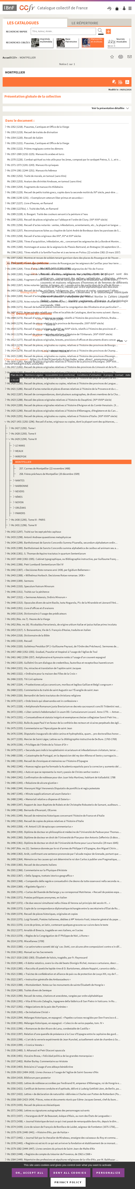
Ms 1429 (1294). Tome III (24, 439)
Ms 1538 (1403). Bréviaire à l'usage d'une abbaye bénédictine (40, 1066)
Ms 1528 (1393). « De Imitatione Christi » (28, 1012)
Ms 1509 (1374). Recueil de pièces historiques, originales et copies (42, 913)
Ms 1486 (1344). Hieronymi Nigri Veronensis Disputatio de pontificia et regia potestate (53, 788)
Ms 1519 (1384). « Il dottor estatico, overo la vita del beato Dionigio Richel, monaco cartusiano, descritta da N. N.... (63, 963)
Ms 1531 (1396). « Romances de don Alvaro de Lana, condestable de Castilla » (48, 1028)
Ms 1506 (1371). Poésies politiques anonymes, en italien (37, 897)
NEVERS (19, 491)
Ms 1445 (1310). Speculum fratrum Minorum (30, 586)
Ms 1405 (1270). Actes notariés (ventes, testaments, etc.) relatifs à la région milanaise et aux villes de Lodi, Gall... (64, 301)
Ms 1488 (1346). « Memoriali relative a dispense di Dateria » (38, 799)
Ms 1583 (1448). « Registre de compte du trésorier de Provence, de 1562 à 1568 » (49, 1154)
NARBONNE (21, 486)
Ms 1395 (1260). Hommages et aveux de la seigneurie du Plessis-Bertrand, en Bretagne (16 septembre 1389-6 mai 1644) (64, 247)
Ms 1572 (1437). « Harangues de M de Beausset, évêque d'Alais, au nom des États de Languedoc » (59, 1116)
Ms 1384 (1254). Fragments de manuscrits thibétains (35, 186)
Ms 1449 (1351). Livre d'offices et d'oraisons (30, 608)
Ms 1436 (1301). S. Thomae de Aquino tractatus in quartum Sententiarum (46, 553)
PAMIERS (20, 513)
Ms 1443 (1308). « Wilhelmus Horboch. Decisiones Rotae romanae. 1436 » (46, 575)
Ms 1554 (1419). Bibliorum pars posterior (29, 1077)
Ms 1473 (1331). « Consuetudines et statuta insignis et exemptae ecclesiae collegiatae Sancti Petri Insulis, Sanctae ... (63, 717)
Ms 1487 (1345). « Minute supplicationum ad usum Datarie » (39, 793)
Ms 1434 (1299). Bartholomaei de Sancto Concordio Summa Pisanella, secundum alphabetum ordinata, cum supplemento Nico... (63, 542)
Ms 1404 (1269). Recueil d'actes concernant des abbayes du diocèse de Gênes (48, 296)
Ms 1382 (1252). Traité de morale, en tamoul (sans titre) (36, 176)
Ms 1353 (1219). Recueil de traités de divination (32, 132)
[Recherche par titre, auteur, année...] (63, 31)
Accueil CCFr (10, 57)
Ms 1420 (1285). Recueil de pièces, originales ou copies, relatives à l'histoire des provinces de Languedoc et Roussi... (63, 383)
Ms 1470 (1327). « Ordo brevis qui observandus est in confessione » (42, 701)
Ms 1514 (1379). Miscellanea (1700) (25, 941)
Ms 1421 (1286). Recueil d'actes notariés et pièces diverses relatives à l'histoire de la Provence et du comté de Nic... (63, 388)
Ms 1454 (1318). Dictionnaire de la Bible (28, 635)
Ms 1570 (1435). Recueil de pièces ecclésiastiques (33, 1105)
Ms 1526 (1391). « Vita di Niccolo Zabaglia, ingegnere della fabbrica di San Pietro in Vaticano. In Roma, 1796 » (63, 1001)
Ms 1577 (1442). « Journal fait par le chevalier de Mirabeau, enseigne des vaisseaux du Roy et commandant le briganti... (63, 1137)
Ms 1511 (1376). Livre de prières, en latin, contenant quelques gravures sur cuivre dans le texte (57, 924)
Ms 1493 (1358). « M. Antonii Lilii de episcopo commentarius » (40, 826)
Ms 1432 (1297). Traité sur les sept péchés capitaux (34, 531)
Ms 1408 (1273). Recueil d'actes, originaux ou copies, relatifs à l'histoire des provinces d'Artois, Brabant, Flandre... (63, 317)
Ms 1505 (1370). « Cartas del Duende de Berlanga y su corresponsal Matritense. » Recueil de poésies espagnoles (64, 892)
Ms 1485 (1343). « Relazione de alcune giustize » (32, 782)
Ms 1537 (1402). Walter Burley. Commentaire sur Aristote (37, 1061)
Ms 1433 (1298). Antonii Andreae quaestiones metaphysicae (39, 537)
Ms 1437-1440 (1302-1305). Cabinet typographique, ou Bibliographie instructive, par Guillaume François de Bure (63, 559)
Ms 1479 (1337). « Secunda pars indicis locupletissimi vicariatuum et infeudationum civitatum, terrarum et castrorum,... (63, 750)
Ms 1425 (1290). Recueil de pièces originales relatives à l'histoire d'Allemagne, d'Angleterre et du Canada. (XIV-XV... (63, 410)
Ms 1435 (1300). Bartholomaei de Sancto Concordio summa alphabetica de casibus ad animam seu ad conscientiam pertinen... (63, 548)
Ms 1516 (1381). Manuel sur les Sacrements (30, 952)
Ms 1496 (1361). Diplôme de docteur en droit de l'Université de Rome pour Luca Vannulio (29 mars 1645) (62, 843)
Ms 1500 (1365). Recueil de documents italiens (32, 864)
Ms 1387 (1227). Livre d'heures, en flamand (30, 203)
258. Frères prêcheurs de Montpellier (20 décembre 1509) (49, 474)
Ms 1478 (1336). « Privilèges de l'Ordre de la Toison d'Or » (37, 744)
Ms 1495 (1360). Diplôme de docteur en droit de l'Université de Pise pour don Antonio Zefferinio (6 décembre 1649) (64, 837)
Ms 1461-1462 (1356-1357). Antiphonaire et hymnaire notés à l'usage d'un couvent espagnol (56, 657)
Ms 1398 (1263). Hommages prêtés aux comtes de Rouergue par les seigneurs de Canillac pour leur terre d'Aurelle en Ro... (64, 263)
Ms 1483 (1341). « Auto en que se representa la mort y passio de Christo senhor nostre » (53, 772)
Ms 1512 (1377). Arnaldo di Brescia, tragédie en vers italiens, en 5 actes (45, 930)
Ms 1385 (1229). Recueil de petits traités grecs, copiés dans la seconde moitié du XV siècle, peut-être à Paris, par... (63, 192)
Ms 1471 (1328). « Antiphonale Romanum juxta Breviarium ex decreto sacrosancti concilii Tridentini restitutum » (64, 706)
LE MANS (20, 445)
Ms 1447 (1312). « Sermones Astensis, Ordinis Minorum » (37, 597)
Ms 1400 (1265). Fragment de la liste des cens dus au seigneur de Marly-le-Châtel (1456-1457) (57, 274)
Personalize (108, 1172)
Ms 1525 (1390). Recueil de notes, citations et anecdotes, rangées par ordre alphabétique (55, 995)
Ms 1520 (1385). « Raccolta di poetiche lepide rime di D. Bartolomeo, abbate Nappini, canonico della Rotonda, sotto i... (63, 968)
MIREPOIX (20, 456)
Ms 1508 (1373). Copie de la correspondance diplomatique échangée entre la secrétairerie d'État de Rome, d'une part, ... (64, 908)
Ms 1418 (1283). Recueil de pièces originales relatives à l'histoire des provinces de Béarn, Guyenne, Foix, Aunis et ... (63, 372)
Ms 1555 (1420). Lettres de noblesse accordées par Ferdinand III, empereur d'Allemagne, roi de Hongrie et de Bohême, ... (64, 1083)
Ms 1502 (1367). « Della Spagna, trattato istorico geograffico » (40, 875)
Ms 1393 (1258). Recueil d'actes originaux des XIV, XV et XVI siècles (44, 236)
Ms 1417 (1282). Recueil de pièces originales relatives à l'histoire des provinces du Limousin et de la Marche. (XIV (63, 367)
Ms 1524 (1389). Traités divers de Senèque (29, 990)
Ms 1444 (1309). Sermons (20, 580)
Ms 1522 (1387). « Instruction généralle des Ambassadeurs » (38, 979)
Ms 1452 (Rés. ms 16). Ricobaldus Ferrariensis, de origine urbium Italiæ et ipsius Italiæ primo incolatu (62, 624)
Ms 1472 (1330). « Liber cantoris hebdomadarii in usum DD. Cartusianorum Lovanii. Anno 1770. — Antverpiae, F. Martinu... (64, 711)
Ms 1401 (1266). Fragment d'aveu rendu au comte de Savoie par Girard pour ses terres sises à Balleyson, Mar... (64, 279)
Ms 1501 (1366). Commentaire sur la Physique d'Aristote (37, 870)
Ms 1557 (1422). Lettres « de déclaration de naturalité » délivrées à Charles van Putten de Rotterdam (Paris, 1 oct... (64, 1094)
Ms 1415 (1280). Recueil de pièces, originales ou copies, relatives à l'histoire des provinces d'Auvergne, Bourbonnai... (63, 356)
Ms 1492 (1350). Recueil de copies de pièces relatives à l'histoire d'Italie (45, 821)
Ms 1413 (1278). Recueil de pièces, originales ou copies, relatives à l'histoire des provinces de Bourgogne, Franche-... (63, 345)
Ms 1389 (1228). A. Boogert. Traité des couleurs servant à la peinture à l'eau (47, 214)
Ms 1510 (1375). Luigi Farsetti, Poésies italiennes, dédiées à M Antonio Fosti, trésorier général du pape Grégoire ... (64, 919)
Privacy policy (68, 1182)
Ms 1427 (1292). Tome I (23, 428)
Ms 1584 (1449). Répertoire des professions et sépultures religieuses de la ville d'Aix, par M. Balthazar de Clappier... (63, 1159)
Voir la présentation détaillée (108, 108)
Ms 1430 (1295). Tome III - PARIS (28, 519)
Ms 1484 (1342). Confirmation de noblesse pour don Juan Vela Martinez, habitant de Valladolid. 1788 (61, 777)
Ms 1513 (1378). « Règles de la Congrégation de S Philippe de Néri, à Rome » (48, 935)
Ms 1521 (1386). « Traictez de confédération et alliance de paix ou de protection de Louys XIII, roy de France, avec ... (63, 974)
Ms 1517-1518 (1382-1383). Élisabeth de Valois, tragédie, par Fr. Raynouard (47, 957)
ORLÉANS (20, 507)
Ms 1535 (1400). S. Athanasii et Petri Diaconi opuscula (36, 1050)
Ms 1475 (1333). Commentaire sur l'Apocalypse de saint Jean (39, 728)
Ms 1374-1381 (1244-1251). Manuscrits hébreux (32, 170)
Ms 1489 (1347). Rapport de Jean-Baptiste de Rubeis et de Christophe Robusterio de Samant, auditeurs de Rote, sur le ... (64, 804)
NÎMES (18, 496)
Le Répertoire (85, 22)
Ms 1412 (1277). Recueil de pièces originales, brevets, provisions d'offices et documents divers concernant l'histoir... (63, 339)
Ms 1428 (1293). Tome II (23, 433)
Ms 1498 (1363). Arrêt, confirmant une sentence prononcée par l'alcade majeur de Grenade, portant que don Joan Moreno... (64, 853)
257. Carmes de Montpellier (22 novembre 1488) (44, 468)
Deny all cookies (69, 1172)
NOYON (19, 502)
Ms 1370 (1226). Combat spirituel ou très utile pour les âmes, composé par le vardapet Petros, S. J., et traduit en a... (64, 159)
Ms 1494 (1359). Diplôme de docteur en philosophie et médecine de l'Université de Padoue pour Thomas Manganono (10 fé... (64, 832)
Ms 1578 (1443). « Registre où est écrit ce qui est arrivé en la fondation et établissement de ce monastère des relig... (63, 1143)
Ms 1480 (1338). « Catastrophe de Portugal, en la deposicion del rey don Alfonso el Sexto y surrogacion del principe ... (63, 755)
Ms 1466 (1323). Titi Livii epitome (24, 679)
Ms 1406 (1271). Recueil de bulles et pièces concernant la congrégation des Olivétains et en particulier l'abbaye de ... (64, 307)
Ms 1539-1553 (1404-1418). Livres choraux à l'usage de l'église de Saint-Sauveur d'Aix (52, 1072)
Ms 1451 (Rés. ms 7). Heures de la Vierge (28, 619)
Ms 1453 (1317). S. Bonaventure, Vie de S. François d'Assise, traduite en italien (49, 630)
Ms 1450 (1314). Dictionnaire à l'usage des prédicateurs (36, 613)
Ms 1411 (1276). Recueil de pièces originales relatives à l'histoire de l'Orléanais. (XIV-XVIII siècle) (59, 334)
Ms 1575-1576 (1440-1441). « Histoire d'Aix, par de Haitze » (38, 1132)
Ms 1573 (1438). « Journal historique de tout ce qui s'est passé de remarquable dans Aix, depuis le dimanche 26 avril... (63, 1121)
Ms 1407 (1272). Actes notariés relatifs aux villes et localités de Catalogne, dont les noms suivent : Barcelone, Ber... (64, 312)
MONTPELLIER (23, 462)
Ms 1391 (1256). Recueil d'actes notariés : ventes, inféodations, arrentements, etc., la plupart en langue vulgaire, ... (64, 225)
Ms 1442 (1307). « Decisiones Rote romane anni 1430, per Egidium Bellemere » (48, 570)
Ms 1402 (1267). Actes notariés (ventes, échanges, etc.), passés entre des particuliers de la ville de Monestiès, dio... (64, 285)
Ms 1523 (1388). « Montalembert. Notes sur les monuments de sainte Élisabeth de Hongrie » (56, 984)
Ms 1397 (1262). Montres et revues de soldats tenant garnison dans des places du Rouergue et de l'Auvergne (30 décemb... (64, 257)
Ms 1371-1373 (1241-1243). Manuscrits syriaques (33, 165)
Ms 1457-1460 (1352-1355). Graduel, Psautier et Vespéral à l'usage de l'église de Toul (52, 651)
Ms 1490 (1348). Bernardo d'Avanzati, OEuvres (31, 810)
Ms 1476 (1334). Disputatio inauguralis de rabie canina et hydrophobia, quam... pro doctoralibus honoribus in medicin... (64, 733)
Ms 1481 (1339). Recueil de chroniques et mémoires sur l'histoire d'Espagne (47, 761)
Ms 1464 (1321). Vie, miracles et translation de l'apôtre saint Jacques (44, 668)
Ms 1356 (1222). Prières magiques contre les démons (35, 148)
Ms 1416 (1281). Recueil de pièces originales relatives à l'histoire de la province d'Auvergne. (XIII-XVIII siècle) (63, 361)
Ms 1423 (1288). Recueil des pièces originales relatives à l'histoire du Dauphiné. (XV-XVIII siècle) (59, 400)
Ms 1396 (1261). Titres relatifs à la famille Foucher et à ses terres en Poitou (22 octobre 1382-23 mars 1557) (63, 252)
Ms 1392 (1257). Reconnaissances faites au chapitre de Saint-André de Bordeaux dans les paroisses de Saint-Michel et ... (64, 230)
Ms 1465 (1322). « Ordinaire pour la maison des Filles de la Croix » (42, 673)
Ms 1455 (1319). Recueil (19, 640)
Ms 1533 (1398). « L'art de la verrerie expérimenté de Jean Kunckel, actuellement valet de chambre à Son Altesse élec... (64, 1039)
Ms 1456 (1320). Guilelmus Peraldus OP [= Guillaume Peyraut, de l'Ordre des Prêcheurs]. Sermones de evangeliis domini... (63, 646)
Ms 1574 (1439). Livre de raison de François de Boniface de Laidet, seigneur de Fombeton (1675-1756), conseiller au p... (63, 1126)
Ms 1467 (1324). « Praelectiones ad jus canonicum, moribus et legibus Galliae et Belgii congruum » (60, 684)
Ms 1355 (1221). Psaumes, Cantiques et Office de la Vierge (38, 143)
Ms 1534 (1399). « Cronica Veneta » (25, 1045)
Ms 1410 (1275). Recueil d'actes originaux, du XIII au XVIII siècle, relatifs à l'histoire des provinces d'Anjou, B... (63, 329)
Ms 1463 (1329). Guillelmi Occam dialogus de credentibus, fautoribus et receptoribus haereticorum (60, 662)
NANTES (19, 480)
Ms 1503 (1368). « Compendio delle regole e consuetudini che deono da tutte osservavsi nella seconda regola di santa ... (64, 881)
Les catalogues (23, 23)
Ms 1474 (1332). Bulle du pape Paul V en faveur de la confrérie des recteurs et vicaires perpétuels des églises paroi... (64, 722)
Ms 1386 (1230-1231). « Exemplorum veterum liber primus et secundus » (45, 197)
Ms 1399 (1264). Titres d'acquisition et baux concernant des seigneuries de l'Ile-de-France (55, 268)
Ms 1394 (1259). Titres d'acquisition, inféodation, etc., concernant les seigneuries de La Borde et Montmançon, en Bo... (64, 241)
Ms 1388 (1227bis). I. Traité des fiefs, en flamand (32, 208)
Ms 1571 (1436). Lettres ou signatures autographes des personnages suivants (48, 1110)
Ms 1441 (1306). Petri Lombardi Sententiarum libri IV (35, 564)
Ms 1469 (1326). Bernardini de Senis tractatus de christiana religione (44, 695)
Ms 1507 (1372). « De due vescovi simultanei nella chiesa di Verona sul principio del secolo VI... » (58, 903)
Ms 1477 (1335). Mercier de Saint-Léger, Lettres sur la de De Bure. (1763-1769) (62, 739)
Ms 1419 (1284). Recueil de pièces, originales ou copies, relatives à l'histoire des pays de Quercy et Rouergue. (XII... (63, 378)
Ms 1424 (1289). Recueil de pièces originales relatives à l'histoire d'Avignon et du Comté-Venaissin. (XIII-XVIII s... (63, 405)
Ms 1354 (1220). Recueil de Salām (25, 137)
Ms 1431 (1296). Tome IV (24, 525)
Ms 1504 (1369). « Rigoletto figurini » (26, 886)
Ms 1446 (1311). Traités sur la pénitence (28, 591)
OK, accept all (30, 1172)
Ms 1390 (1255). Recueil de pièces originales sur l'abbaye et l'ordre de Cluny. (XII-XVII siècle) (57, 219)
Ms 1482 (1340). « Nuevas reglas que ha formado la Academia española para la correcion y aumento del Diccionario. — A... (64, 766)
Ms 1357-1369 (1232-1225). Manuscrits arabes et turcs (35, 154)
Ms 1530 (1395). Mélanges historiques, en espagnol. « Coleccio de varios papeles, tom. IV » (55, 1023)
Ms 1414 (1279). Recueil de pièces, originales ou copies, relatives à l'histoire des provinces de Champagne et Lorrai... (63, 350)
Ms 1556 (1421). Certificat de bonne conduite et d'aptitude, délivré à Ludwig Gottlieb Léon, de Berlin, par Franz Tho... (64, 1088)
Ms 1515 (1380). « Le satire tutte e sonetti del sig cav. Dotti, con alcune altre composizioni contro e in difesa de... (64, 946)
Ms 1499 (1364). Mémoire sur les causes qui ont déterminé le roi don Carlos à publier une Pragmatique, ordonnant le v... (64, 859)
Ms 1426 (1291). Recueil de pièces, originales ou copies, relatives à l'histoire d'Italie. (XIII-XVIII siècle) (62, 416)
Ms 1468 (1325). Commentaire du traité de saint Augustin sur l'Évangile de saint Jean (52, 690)
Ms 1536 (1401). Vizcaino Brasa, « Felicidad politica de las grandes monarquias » (50, 1055)
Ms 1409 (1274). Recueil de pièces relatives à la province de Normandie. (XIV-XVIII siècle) (55, 323)
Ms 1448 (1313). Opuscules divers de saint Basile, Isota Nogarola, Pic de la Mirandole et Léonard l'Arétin (63, 602)
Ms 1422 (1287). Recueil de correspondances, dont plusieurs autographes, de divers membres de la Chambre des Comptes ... (64, 394)
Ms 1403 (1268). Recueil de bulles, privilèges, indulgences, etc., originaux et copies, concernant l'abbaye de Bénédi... (64, 290)
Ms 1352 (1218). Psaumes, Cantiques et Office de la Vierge (38, 126)
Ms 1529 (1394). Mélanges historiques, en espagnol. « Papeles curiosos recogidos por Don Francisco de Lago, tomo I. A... (63, 1017)
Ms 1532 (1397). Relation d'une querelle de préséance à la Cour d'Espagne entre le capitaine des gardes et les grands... (63, 1034)
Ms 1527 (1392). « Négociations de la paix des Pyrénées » (37, 1006)
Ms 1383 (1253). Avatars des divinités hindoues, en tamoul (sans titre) (44, 181)
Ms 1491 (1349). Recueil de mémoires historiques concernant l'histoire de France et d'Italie (55, 815)
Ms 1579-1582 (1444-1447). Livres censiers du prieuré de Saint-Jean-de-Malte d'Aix (51, 1148)
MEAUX (19, 451)
